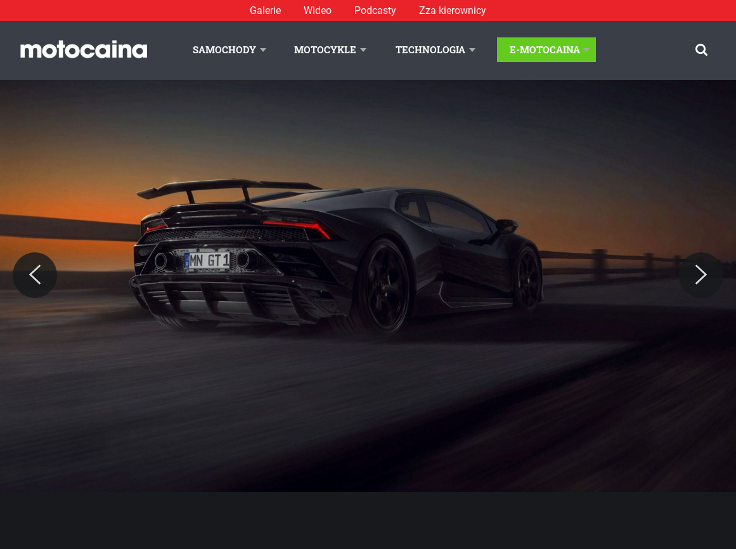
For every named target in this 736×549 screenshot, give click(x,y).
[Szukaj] (701, 50)
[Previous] (35, 275)
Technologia (430, 49)
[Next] (701, 275)
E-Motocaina (545, 49)
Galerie (265, 10)
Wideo (318, 10)
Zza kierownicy (452, 10)
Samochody (224, 49)
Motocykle (325, 49)
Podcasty (375, 10)
